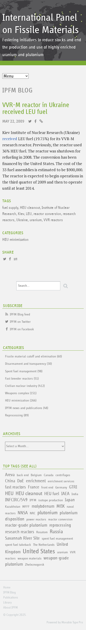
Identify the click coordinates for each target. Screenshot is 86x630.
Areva (10, 474)
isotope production (50, 500)
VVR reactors (53, 220)
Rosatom (42, 532)
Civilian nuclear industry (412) (25, 386)
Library (7, 602)
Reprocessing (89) (17, 415)
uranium (36, 220)
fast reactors (15, 487)
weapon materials (30, 558)
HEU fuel (51, 493)
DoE (20, 481)
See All (28, 466)
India (75, 494)
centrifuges (62, 475)
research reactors (19, 532)
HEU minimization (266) (20, 400)
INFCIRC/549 (16, 500)
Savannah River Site (22, 538)
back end (23, 475)
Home (6, 587)
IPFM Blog (17, 90)
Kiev (21, 214)
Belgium (36, 475)
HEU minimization (15, 240)
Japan (70, 500)
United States (39, 551)
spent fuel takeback (18, 544)
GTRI (73, 487)
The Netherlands (44, 544)
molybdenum (43, 506)
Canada (48, 475)
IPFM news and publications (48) (26, 408)
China (10, 481)
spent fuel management (57, 538)
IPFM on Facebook (22, 329)
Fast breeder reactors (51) (22, 378)
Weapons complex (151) (20, 393)
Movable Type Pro (72, 622)
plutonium (47, 512)
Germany (61, 487)
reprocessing (60, 525)
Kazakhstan (12, 506)
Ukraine (22, 220)
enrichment (36, 481)
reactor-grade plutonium (26, 525)
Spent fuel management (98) (23, 371)
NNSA (23, 513)
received (9, 138)
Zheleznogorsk (34, 564)
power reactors (36, 519)
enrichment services (61, 481)
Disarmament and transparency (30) (28, 363)
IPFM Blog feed (20, 314)
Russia (56, 531)
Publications (10, 597)
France (33, 487)
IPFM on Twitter (20, 321)
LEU (29, 214)
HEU (9, 493)
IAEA (65, 493)
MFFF (26, 506)
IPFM (33, 500)
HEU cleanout (30, 208)
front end (47, 487)
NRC (32, 513)
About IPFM (10, 607)
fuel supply (10, 208)
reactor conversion (47, 214)
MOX (60, 506)
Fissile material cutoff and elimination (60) (33, 356)
